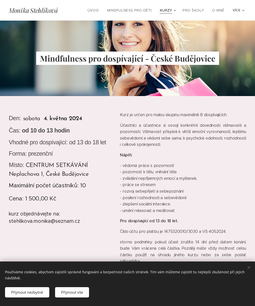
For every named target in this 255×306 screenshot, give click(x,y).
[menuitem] (83, 10)
